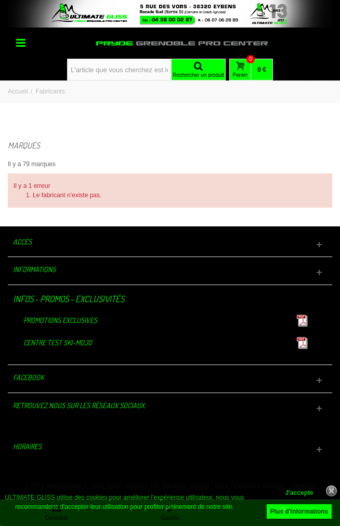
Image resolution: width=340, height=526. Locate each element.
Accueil (18, 91)
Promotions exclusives (60, 320)
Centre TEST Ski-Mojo (57, 342)
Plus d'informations (299, 511)
